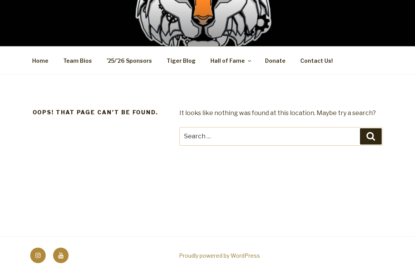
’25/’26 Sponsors (129, 60)
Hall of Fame (231, 60)
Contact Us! (316, 60)
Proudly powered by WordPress (219, 255)
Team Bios (77, 60)
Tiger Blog (181, 60)
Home (40, 60)
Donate (275, 60)
